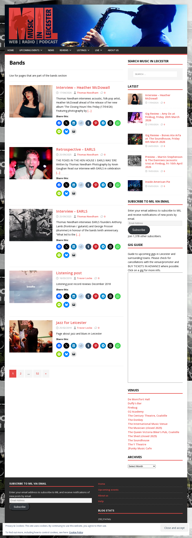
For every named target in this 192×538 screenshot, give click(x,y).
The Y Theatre (137, 444)
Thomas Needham (87, 92)
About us (113, 50)
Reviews (64, 50)
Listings (82, 50)
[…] (89, 110)
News (51, 50)
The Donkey (135, 420)
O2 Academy (136, 411)
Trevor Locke (84, 278)
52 (37, 373)
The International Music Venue (147, 424)
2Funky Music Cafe (140, 448)
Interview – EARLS (71, 211)
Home (11, 50)
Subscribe (138, 229)
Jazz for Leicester (71, 322)
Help (101, 501)
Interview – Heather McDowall (83, 87)
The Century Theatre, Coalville (147, 415)
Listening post (69, 272)
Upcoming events (108, 489)
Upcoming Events (29, 50)
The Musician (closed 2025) (145, 428)
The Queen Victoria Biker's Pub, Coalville (153, 432)
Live (97, 50)
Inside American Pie (157, 181)
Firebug (132, 407)
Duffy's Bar (135, 403)
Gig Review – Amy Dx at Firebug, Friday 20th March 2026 (162, 117)
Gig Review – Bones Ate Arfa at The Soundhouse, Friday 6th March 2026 (163, 138)
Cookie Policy (76, 532)
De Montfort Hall (139, 399)
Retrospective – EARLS (75, 149)
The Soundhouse (138, 440)
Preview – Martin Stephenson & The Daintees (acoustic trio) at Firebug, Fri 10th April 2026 (163, 162)
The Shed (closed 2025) (142, 436)
